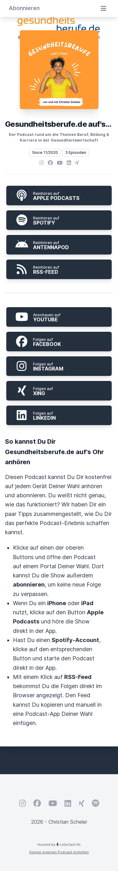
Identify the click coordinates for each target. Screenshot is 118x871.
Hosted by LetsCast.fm (59, 844)
